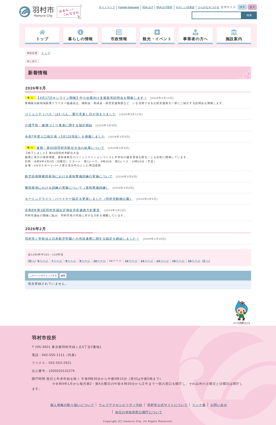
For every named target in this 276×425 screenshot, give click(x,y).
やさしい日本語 (185, 7)
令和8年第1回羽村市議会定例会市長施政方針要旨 (63, 210)
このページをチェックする (43, 275)
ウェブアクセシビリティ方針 (121, 405)
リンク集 (199, 405)
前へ (32, 260)
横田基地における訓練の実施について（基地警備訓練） (67, 187)
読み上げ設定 (164, 7)
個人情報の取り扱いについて (72, 405)
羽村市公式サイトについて (167, 405)
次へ (206, 260)
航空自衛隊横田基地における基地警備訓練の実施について (69, 176)
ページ (43, 260)
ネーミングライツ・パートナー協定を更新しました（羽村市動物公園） (79, 198)
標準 (242, 7)
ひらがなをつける (208, 7)
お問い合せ (218, 405)
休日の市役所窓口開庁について (138, 412)
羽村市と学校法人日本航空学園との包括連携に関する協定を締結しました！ (82, 238)
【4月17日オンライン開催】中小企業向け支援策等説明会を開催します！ (91, 97)
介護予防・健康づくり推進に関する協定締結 (58, 125)
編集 (63, 275)
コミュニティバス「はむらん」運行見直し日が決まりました (70, 114)
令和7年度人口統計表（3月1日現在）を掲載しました (65, 136)
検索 (249, 15)
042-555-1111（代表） (60, 355)
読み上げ (147, 7)
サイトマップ (107, 7)
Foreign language (128, 7)
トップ (45, 53)
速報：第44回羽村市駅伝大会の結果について (70, 147)
